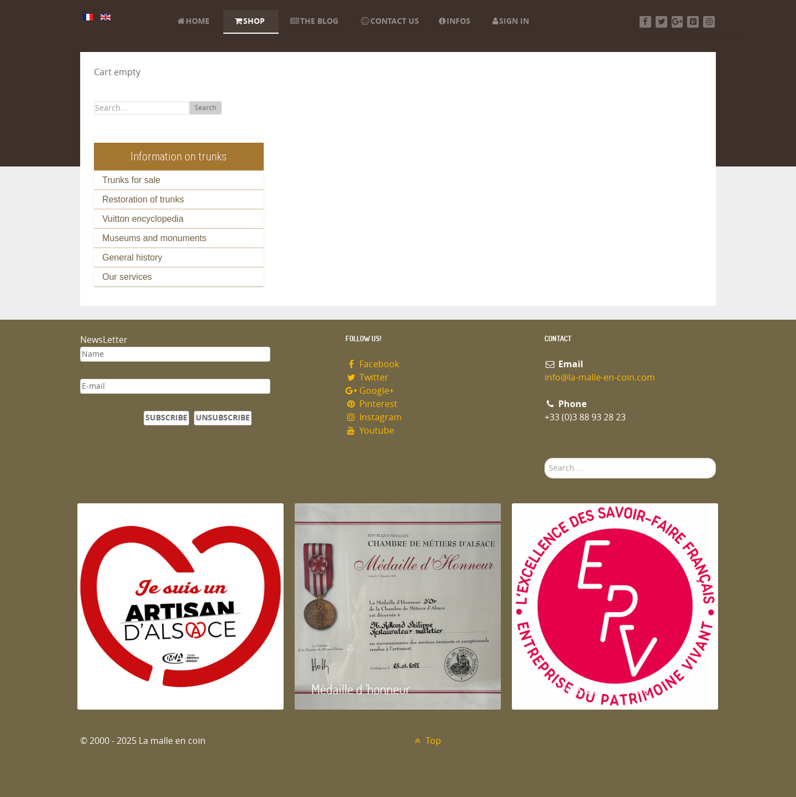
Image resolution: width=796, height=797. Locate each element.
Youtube (369, 430)
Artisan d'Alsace (133, 688)
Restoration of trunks (143, 199)
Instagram (373, 417)
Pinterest (371, 404)
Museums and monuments (154, 238)
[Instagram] (709, 22)
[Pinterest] (693, 22)
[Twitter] (661, 22)
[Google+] (677, 22)
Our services (127, 277)
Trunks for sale (131, 180)
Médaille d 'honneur (360, 688)
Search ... (544, 458)
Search (205, 108)
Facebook (372, 364)
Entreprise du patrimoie (588, 688)
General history (132, 257)
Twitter (367, 377)
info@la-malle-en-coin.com (599, 377)
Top (426, 741)
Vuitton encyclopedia (143, 218)
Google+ (369, 391)
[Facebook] (645, 22)
